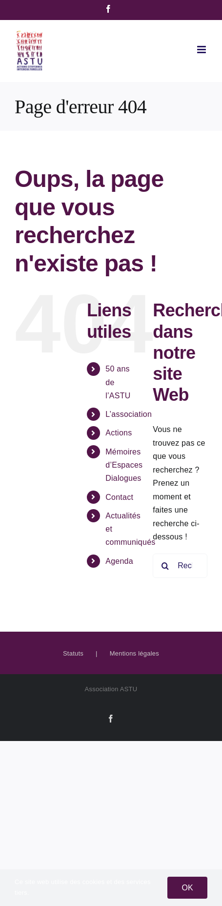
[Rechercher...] (180, 566)
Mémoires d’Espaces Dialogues (123, 465)
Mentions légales (134, 653)
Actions (118, 433)
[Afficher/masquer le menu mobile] (202, 49)
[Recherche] (165, 566)
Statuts (73, 653)
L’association (128, 414)
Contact (119, 497)
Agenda (119, 561)
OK (187, 888)
